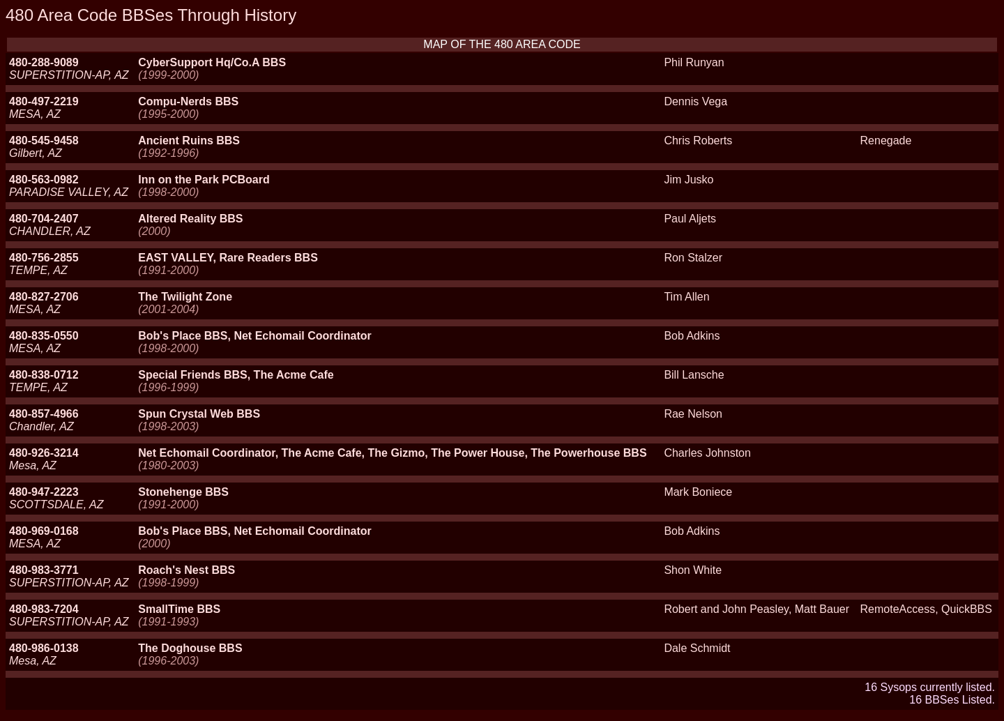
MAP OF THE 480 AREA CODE (501, 44)
